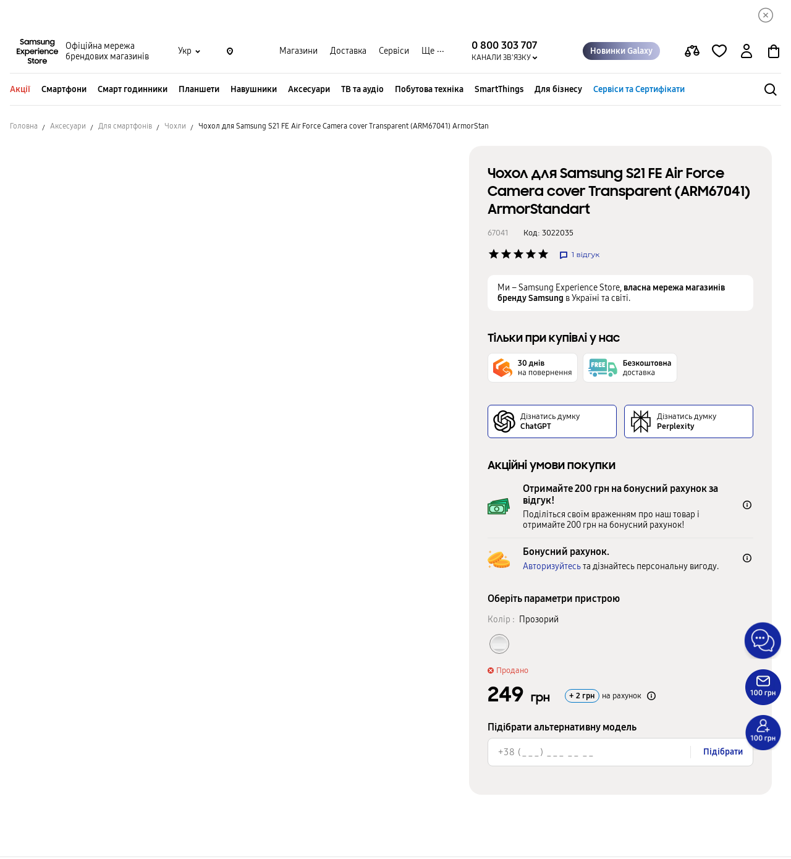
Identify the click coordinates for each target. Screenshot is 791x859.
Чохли (175, 128)
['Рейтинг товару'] (494, 256)
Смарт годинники (132, 91)
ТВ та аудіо (362, 91)
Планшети (199, 91)
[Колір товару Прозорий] (499, 645)
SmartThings (499, 91)
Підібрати (723, 753)
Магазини (298, 53)
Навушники (254, 91)
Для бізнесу (558, 91)
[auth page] (746, 53)
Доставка (348, 53)
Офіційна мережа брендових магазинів (107, 53)
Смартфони (64, 91)
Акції (20, 91)
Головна (24, 128)
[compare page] (692, 53)
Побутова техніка (429, 91)
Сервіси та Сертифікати (639, 91)
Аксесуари (309, 91)
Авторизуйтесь (552, 568)
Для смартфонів (125, 128)
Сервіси (394, 53)
